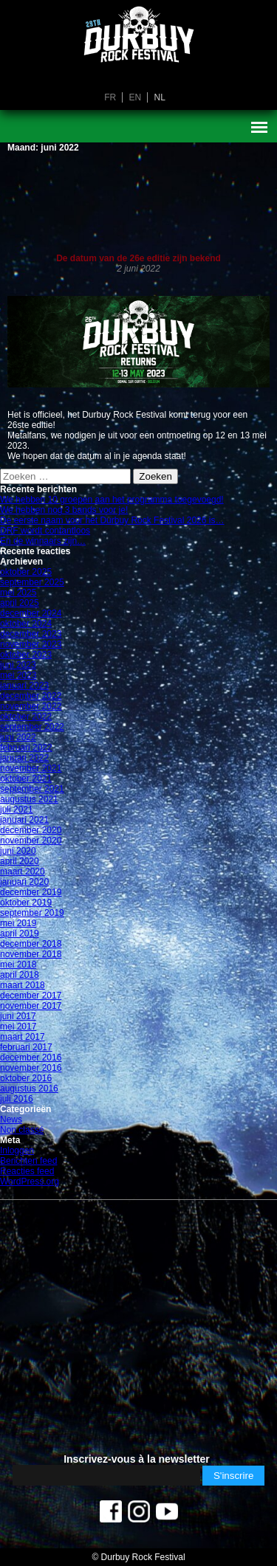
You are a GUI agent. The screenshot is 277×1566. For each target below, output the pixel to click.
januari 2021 (24, 820)
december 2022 (30, 696)
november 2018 (30, 954)
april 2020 (19, 861)
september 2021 (32, 789)
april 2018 (19, 975)
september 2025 (32, 582)
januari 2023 (24, 685)
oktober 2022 (26, 716)
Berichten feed (28, 1161)
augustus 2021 (29, 799)
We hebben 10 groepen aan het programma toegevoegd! (112, 499)
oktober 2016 (26, 1078)
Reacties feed (27, 1171)
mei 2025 (18, 592)
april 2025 (19, 603)
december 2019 (30, 892)
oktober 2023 (26, 654)
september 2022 (32, 727)
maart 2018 (22, 985)
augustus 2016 (29, 1088)
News (11, 1119)
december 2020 (30, 830)
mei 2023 (18, 675)
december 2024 (30, 613)
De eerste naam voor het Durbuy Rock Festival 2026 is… (112, 520)
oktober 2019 (26, 902)
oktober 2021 (26, 778)
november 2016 (30, 1068)
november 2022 (30, 706)
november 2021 (30, 768)
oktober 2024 (26, 623)
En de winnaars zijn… (43, 541)
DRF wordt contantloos (45, 530)
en (135, 97)
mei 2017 (18, 1026)
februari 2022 (26, 747)
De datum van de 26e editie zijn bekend (138, 258)
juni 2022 (18, 737)
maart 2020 (22, 871)
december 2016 (30, 1057)
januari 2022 (24, 758)
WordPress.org (29, 1181)
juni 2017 (18, 1016)
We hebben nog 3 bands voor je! (64, 510)
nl (159, 97)
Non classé (22, 1130)
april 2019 (19, 933)
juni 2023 (18, 665)
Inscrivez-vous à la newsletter (137, 1459)
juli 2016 (16, 1099)
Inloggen (17, 1150)
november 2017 (30, 1006)
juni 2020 (18, 851)
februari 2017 (26, 1047)
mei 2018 (18, 964)
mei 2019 (18, 923)
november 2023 (30, 644)
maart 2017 (22, 1037)
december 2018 (30, 944)
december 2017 (30, 995)
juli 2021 (16, 809)
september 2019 (32, 913)
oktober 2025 (26, 572)
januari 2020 (24, 882)
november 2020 (30, 840)
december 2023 (30, 634)
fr (110, 97)
